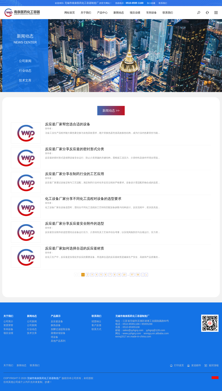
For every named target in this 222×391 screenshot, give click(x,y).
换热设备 (56, 325)
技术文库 (25, 80)
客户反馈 (96, 325)
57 (132, 274)
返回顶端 (214, 365)
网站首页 (69, 12)
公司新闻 (25, 61)
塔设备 (54, 337)
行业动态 (25, 70)
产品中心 (102, 12)
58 (138, 274)
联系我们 (163, 3)
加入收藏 (151, 3)
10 (124, 274)
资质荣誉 (8, 325)
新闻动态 (118, 12)
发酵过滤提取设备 (60, 329)
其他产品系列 (58, 340)
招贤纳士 (96, 321)
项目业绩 (135, 12)
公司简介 (8, 321)
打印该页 (179, 365)
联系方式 (96, 329)
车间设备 (151, 12)
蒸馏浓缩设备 (58, 333)
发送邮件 (196, 365)
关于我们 (86, 12)
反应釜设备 (57, 321)
